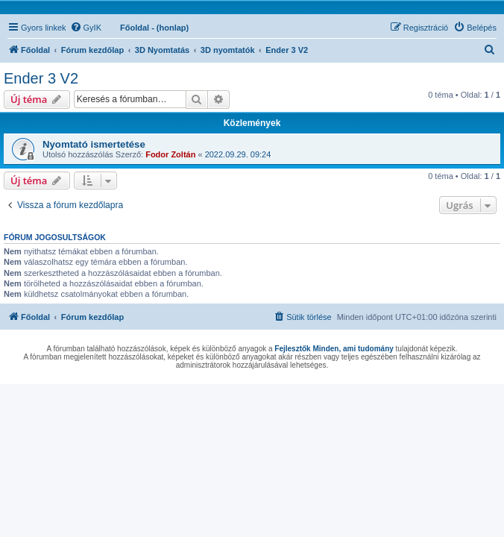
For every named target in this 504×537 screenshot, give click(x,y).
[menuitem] (85, 28)
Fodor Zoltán (170, 154)
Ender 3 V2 (41, 78)
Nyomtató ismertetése (93, 144)
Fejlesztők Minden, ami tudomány (333, 349)
